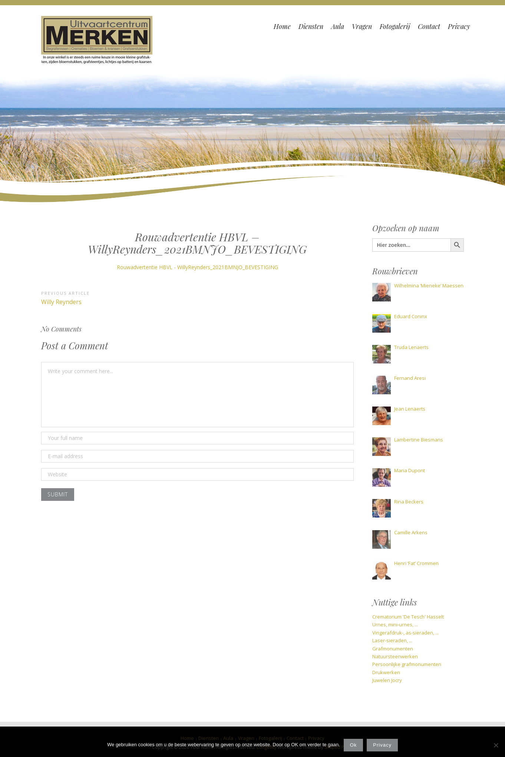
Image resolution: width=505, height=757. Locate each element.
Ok (353, 745)
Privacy (382, 745)
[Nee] (495, 745)
